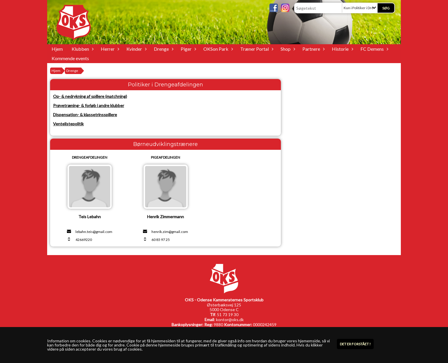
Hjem (57, 49)
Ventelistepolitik (68, 123)
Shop (287, 49)
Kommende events (70, 58)
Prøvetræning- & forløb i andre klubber (88, 105)
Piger (188, 49)
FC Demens (373, 49)
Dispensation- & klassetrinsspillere (85, 114)
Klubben (82, 49)
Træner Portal (256, 49)
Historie (342, 49)
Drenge (163, 49)
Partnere (312, 49)
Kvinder (135, 49)
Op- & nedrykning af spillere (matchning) (90, 96)
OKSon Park (217, 49)
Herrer (109, 49)
